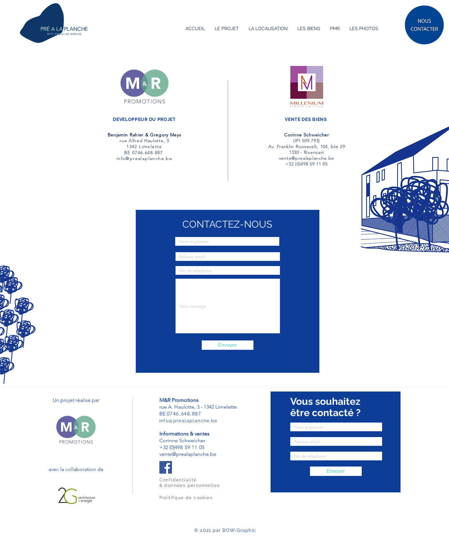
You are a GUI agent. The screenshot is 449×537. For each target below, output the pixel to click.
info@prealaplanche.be (144, 158)
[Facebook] (165, 467)
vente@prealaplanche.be (306, 158)
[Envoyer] (227, 345)
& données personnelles (189, 485)
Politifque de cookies (186, 497)
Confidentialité (178, 479)
